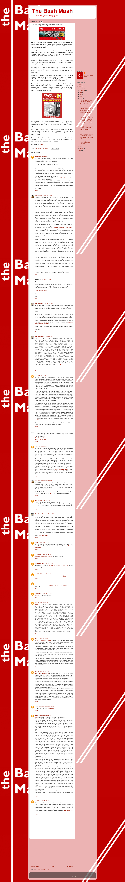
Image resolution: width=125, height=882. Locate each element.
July (81, 92)
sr (35, 375)
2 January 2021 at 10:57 (43, 156)
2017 (80, 86)
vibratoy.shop (38, 706)
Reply (36, 190)
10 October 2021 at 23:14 (44, 500)
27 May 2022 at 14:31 (47, 593)
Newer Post (35, 866)
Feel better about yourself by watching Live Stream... (86, 135)
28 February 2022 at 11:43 (42, 542)
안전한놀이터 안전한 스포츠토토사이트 (58, 565)
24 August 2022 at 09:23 (43, 638)
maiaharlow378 (39, 563)
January (82, 148)
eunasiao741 (38, 554)
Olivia (36, 431)
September (82, 90)
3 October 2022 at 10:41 (43, 800)
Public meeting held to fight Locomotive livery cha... (86, 101)
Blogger (75, 876)
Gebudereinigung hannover (62, 469)
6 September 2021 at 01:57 (47, 480)
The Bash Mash (52, 11)
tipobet (37, 717)
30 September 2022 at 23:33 (44, 715)
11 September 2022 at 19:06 (49, 706)
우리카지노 (37, 604)
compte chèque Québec (41, 290)
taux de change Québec (41, 289)
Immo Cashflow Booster (44, 640)
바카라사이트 (58, 364)
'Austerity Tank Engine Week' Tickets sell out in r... (86, 138)
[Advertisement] (52, 852)
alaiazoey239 (38, 593)
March (81, 146)
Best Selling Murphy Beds (42, 673)
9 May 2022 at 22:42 (47, 554)
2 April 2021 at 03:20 (46, 279)
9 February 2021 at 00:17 (47, 195)
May (81, 96)
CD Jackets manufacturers (41, 437)
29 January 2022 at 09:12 (48, 513)
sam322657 (38, 573)
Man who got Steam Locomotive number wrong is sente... (86, 131)
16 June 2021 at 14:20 (41, 446)
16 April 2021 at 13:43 (47, 303)
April (81, 98)
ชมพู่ (36, 500)
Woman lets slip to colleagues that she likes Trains (87, 104)
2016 (80, 150)
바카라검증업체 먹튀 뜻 (65, 576)
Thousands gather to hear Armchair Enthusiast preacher (86, 142)
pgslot (51, 493)
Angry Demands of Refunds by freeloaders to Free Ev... (87, 108)
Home (52, 866)
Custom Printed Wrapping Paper (63, 227)
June (81, 94)
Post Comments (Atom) (43, 869)
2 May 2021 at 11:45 (47, 336)
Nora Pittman (38, 303)
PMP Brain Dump (64, 177)
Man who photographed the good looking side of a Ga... (87, 116)
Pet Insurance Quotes (42, 419)
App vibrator (51, 708)
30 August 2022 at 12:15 (43, 671)
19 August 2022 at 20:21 (43, 602)
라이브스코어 (38, 595)
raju (36, 156)
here (42, 144)
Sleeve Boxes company (40, 439)
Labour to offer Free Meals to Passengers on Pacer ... (86, 120)
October (82, 88)
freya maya (38, 195)
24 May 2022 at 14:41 (47, 583)
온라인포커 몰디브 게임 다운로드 (58, 585)
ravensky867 (38, 583)
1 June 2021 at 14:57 (41, 375)
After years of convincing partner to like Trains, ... (86, 113)
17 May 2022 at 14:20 (46, 573)
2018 (80, 84)
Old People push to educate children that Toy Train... (86, 127)
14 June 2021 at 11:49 (43, 431)
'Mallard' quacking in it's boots (87, 110)
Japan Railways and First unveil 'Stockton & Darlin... (86, 123)
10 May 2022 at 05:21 (48, 563)
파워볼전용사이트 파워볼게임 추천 (43, 556)
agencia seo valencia (44, 535)
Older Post (69, 866)
